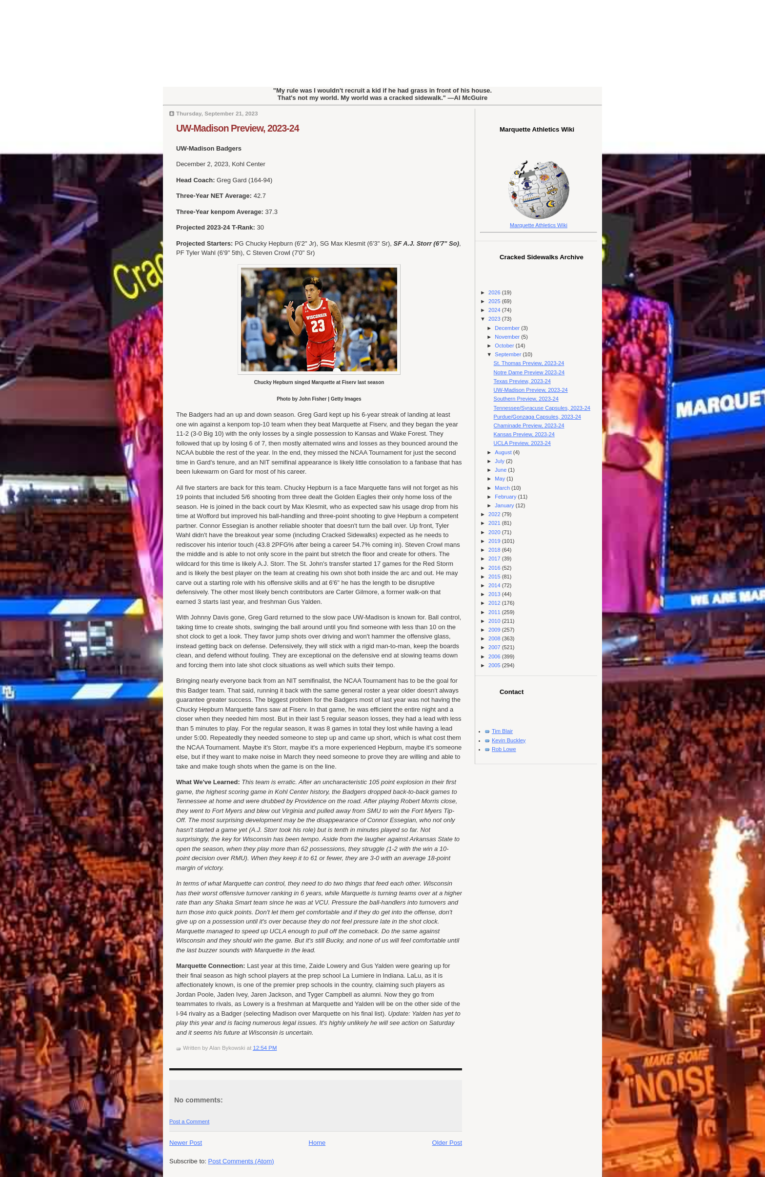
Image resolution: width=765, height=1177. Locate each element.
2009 (495, 630)
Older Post (447, 1142)
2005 (495, 665)
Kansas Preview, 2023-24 (524, 434)
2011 (495, 612)
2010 (495, 621)
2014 (495, 585)
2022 (495, 514)
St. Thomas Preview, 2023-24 (529, 363)
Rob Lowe (504, 749)
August (504, 452)
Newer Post (185, 1142)
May (500, 479)
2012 (495, 603)
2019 (495, 541)
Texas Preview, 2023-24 (522, 381)
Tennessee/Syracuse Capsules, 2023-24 (542, 408)
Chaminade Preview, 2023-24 (529, 425)
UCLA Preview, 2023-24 (522, 443)
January (505, 505)
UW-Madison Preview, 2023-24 (237, 128)
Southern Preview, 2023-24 (526, 399)
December (508, 328)
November (508, 337)
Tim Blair (502, 731)
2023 (495, 319)
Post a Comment (189, 1121)
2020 (495, 532)
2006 (495, 656)
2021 (495, 523)
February (506, 497)
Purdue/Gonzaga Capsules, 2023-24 (537, 417)
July (500, 461)
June (501, 470)
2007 (495, 647)
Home (317, 1142)
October (505, 345)
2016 (495, 568)
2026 (495, 292)
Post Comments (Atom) (241, 1161)
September (509, 354)
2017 (495, 558)
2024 (495, 310)
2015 (495, 576)
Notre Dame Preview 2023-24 (529, 372)
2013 (495, 594)
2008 (495, 638)
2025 (495, 301)
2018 (495, 550)
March (503, 488)
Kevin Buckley (508, 740)
